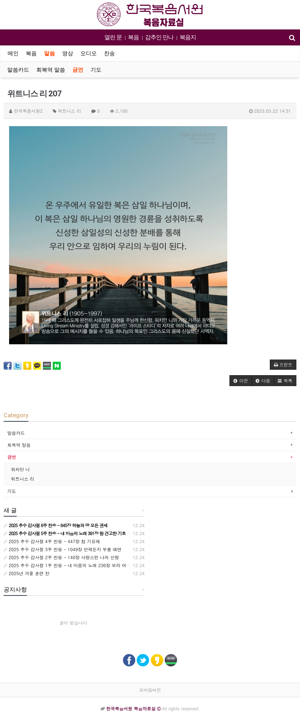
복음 (133, 37)
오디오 (88, 53)
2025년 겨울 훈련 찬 (26, 573)
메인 (13, 53)
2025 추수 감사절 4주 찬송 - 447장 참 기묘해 (52, 541)
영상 (67, 53)
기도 (96, 70)
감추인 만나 (159, 37)
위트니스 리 (22, 479)
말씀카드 (18, 70)
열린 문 (113, 37)
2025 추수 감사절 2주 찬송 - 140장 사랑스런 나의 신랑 (61, 557)
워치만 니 (20, 469)
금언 (77, 70)
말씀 (49, 53)
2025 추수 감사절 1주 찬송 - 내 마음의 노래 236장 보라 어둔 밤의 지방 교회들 (84, 565)
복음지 (188, 37)
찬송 (109, 53)
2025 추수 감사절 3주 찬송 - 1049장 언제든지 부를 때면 (62, 549)
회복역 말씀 (50, 70)
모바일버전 (150, 690)
